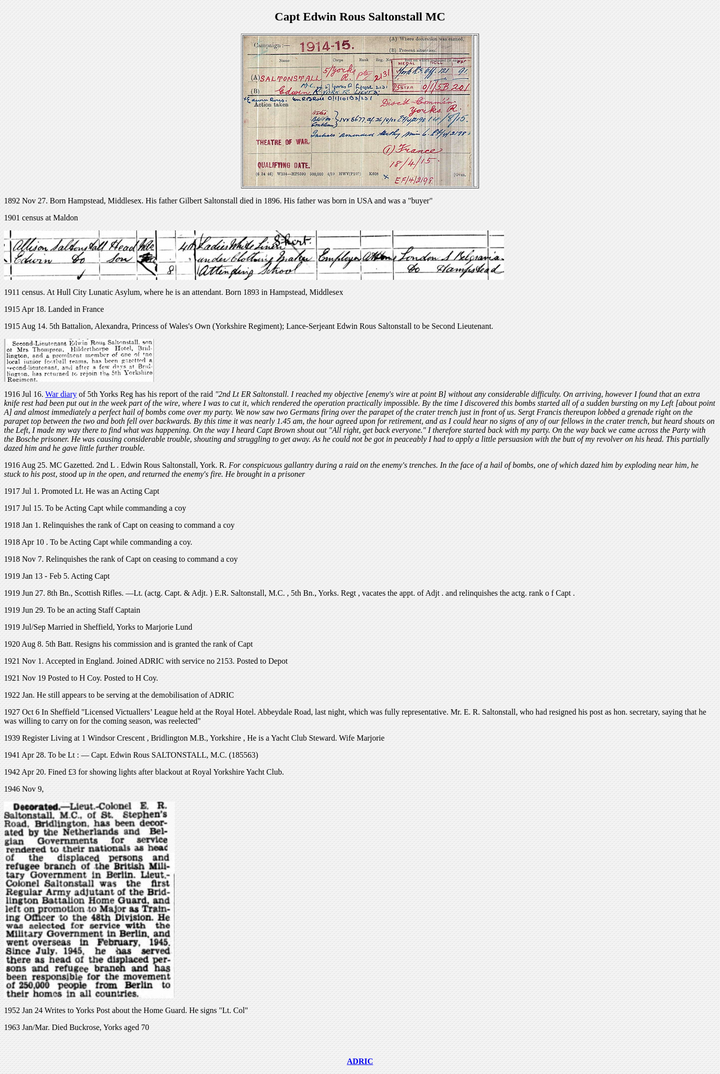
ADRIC (360, 1061)
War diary (60, 394)
